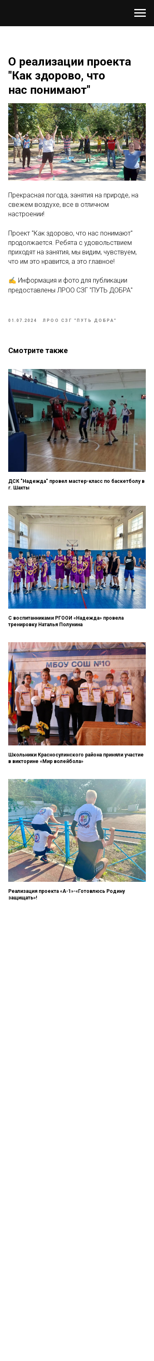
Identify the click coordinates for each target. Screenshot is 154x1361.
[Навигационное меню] (140, 13)
